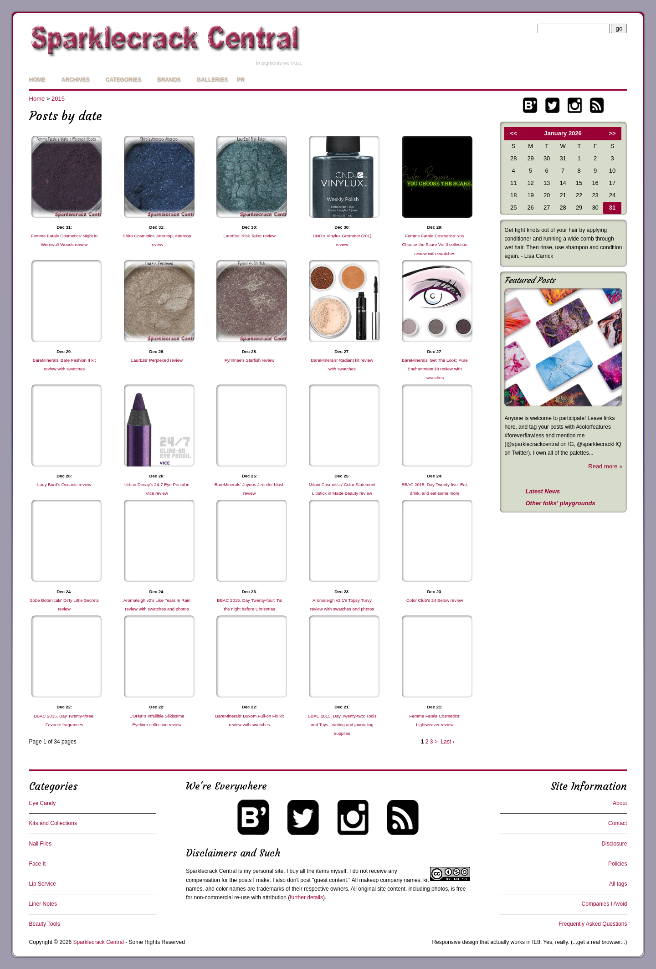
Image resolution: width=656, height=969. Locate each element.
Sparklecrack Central (211, 871)
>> (612, 133)
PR (241, 80)
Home (37, 80)
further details (306, 897)
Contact (617, 823)
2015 (58, 98)
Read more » (605, 466)
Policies (617, 864)
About (620, 803)
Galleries (212, 80)
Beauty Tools (45, 924)
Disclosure (614, 844)
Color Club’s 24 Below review (434, 600)
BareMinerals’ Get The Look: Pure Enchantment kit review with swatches (435, 369)
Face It (37, 864)
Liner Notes (43, 904)
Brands (168, 80)
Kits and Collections (53, 823)
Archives (76, 80)
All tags (618, 884)
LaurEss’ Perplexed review (157, 360)
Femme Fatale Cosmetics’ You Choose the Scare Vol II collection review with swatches (434, 244)
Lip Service (42, 884)
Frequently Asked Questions (593, 924)
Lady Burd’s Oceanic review (64, 484)
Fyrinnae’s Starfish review (250, 360)
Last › (447, 741)
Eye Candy (42, 803)
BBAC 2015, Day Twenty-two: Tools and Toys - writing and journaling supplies (342, 724)
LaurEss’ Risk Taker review (249, 235)
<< (513, 133)
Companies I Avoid (604, 904)
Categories (123, 80)
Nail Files (40, 844)
